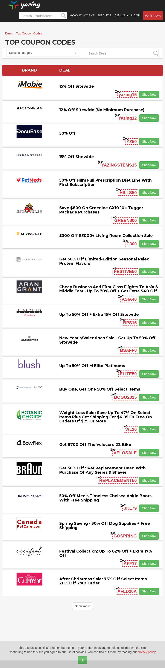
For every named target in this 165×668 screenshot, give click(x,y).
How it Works (82, 19)
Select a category (42, 52)
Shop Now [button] (149, 94)
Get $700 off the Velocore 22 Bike (95, 444)
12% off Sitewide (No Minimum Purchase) (101, 109)
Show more (82, 606)
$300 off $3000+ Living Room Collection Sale (106, 235)
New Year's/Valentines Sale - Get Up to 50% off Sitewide (107, 340)
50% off (67, 133)
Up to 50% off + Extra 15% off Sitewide (99, 314)
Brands (105, 19)
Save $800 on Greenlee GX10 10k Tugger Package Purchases (101, 210)
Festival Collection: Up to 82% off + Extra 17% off (105, 553)
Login (136, 19)
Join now (153, 19)
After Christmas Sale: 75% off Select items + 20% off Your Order (104, 581)
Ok (82, 660)
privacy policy (147, 652)
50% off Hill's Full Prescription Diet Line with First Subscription (105, 182)
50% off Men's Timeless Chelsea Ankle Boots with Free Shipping (105, 498)
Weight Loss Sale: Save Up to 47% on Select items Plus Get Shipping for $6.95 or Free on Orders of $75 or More (105, 417)
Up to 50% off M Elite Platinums (92, 365)
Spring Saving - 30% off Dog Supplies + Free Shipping (104, 525)
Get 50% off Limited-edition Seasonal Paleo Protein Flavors (104, 261)
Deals (121, 19)
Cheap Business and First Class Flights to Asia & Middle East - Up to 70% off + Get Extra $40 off (108, 289)
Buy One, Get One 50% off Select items (99, 389)
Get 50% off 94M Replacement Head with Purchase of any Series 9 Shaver (102, 470)
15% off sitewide (76, 86)
